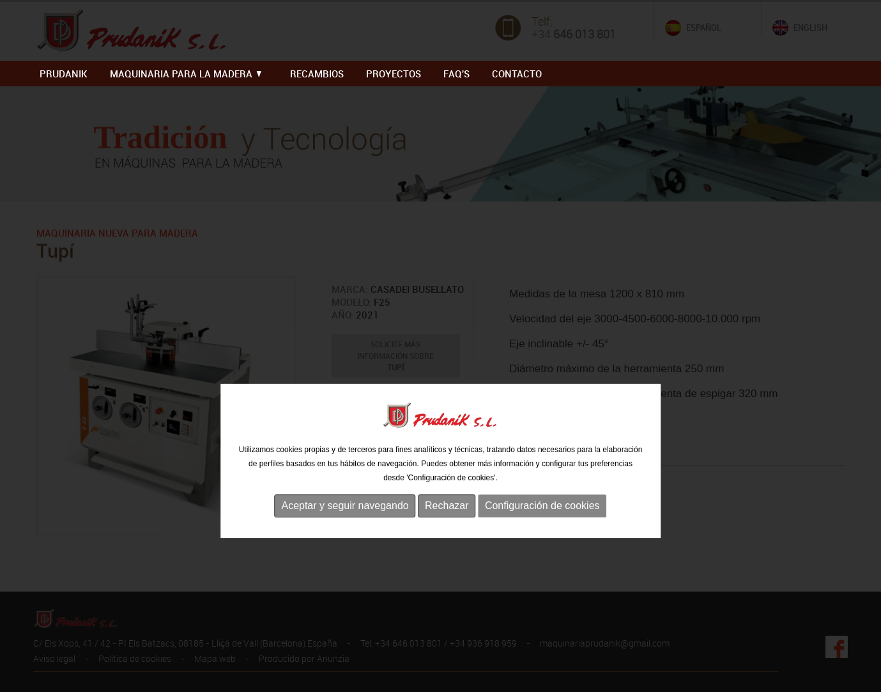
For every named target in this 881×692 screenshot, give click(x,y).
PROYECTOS (393, 73)
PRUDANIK (64, 73)
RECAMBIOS (317, 73)
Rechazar (446, 529)
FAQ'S (456, 73)
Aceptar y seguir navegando (344, 529)
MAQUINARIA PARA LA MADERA (185, 73)
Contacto (517, 73)
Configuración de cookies (542, 529)
